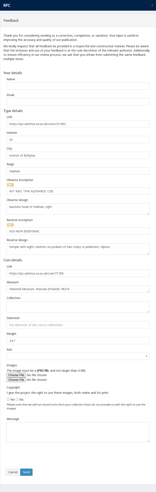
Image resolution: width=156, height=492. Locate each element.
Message (13, 419)
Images (12, 365)
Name (11, 79)
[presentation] (38, 455)
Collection (13, 298)
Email (10, 95)
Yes (12, 399)
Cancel (12, 472)
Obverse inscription (20, 180)
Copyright (13, 387)
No (21, 399)
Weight (11, 334)
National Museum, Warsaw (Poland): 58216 (78, 289)
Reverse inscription (20, 220)
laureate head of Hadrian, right (78, 209)
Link (9, 117)
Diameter (13, 318)
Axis (9, 349)
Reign (10, 164)
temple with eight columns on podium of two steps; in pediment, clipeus (78, 249)
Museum (13, 282)
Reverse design (17, 240)
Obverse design (17, 200)
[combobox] (78, 356)
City (9, 148)
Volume (12, 133)
